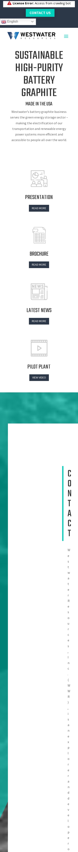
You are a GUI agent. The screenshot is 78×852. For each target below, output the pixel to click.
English (9, 21)
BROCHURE (39, 254)
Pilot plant (39, 367)
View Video (39, 377)
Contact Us (40, 12)
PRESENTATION (39, 197)
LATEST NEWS (39, 310)
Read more (39, 208)
